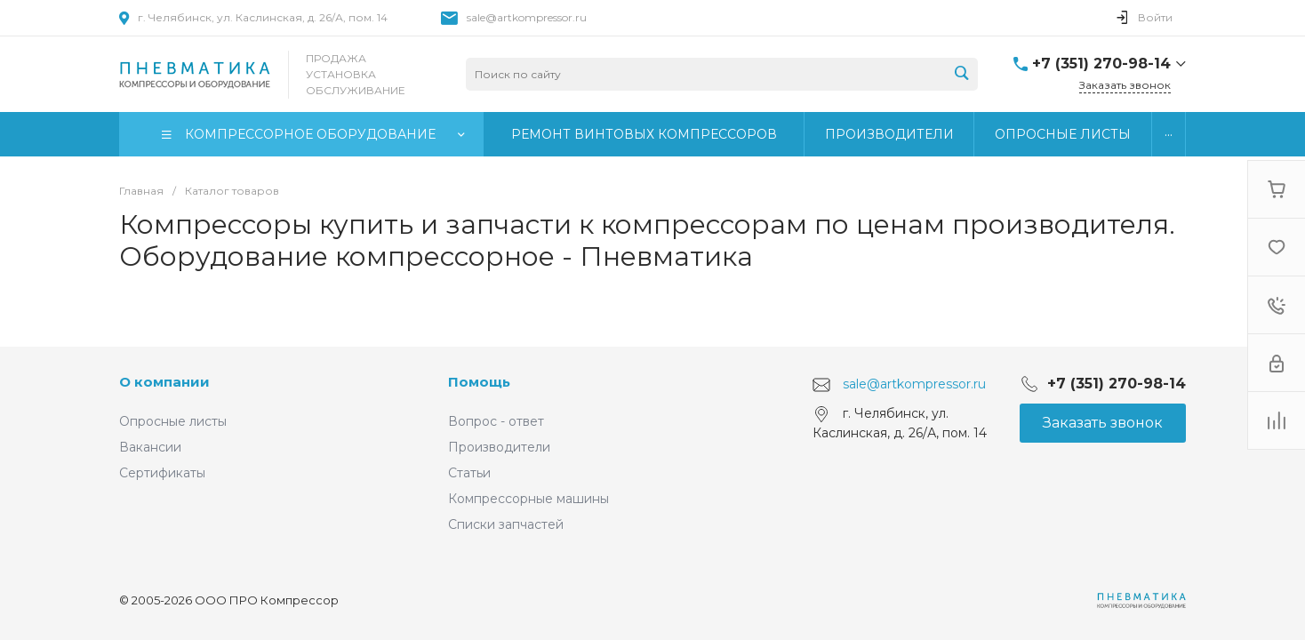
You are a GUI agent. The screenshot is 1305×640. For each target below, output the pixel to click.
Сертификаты (162, 473)
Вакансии (150, 447)
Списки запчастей (506, 524)
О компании (164, 381)
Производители (499, 447)
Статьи (469, 473)
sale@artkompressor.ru (527, 17)
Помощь (479, 381)
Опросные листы (173, 421)
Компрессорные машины (528, 499)
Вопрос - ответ (496, 421)
